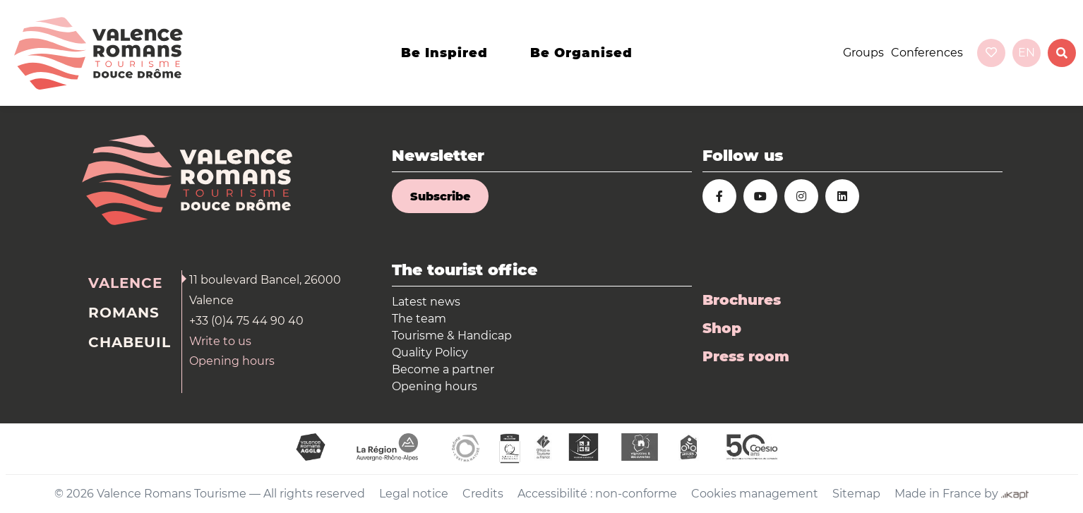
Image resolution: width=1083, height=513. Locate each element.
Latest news (426, 301)
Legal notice (413, 493)
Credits (482, 493)
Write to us (220, 341)
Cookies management (754, 493)
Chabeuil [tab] (129, 342)
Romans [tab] (124, 312)
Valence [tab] (125, 282)
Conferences (927, 52)
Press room (745, 356)
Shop (721, 328)
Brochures (741, 299)
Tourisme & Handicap (452, 335)
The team (419, 318)
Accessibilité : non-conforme (597, 493)
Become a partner (443, 369)
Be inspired (444, 53)
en (1026, 52)
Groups (863, 52)
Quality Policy (430, 352)
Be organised (581, 53)
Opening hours (232, 361)
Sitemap (856, 493)
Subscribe (440, 196)
